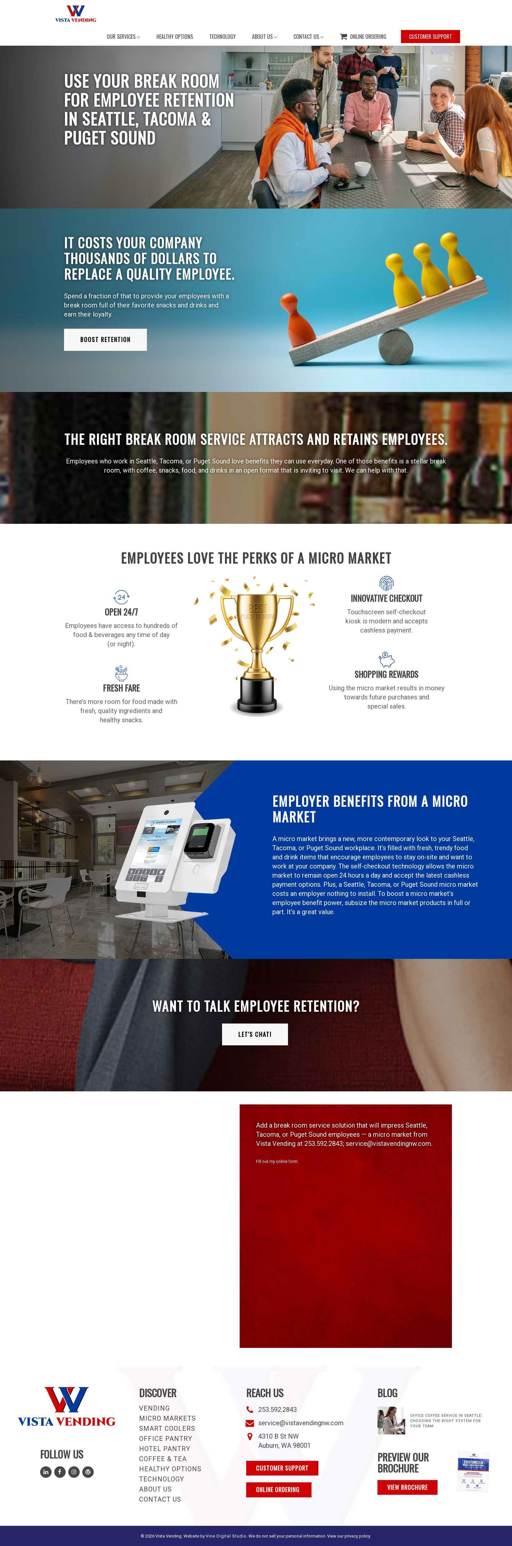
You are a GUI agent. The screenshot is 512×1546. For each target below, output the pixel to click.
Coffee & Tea (163, 1459)
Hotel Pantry (164, 1449)
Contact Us (160, 1499)
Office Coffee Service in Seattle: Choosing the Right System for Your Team (446, 1420)
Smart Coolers (167, 1428)
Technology (161, 1479)
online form (286, 1161)
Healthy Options (170, 1469)
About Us (155, 1489)
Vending (154, 1408)
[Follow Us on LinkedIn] (46, 1472)
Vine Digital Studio (226, 1536)
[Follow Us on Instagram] (74, 1472)
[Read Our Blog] (88, 1472)
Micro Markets (167, 1418)
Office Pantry (165, 1439)
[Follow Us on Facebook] (60, 1472)
